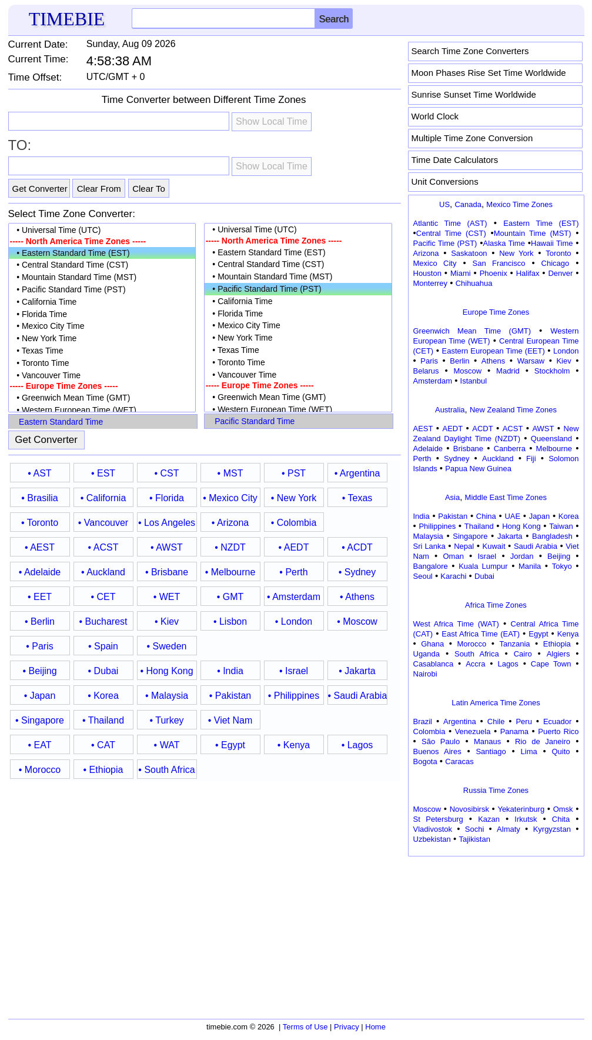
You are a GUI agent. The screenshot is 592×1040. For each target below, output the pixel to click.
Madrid (508, 370)
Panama (514, 731)
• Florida (166, 498)
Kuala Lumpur (483, 566)
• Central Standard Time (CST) (102, 265)
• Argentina (357, 473)
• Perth (293, 572)
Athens (493, 360)
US (444, 204)
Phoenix (493, 273)
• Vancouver (103, 523)
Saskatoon (469, 253)
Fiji (531, 458)
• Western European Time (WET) (102, 410)
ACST (513, 428)
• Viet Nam (230, 720)
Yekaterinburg (520, 809)
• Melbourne (230, 572)
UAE (512, 516)
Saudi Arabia (535, 546)
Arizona (426, 253)
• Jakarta (357, 671)
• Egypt (230, 745)
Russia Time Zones (496, 790)
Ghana (432, 643)
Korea (568, 516)
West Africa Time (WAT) (456, 623)
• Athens (357, 597)
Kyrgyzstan (552, 829)
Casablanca (433, 663)
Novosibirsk (469, 809)
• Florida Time (102, 314)
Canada (467, 204)
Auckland (497, 458)
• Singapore (39, 720)
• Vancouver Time (102, 375)
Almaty (508, 829)
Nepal (464, 546)
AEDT (453, 428)
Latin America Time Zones (495, 702)
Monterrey (430, 283)
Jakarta (510, 536)
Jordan (522, 556)
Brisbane (468, 448)
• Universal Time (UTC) (102, 230)
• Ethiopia (103, 770)
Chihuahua (474, 283)
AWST (543, 428)
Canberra (510, 448)
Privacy (346, 1026)
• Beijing (39, 671)
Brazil (423, 721)
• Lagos (357, 745)
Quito (560, 751)
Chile (496, 721)
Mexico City (435, 263)
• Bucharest (103, 621)
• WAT (167, 745)
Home (375, 1026)
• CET (103, 597)
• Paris (39, 646)
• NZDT (230, 547)
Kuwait (494, 546)
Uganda (426, 653)
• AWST (166, 547)
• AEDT (294, 547)
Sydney (456, 458)
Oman (453, 556)
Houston (427, 273)
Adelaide (428, 448)
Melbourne (554, 448)
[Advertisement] (496, 933)
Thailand (479, 526)
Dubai (484, 576)
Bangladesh (552, 536)
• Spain (103, 646)
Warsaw (530, 360)
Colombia (429, 731)
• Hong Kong (166, 671)
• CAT (103, 745)
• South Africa (166, 770)
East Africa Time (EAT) (481, 633)
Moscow (467, 370)
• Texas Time (102, 351)
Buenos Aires (437, 751)
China (486, 516)
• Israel (293, 671)
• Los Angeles (166, 523)
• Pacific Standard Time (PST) (102, 290)
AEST (423, 428)
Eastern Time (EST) (540, 223)
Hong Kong (521, 526)
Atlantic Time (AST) (450, 223)
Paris (429, 360)
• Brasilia (39, 498)
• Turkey (166, 720)
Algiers (558, 653)
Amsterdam (432, 380)
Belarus (426, 370)
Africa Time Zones (496, 605)
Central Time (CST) (451, 233)
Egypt (538, 633)
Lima (529, 751)
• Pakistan (230, 696)
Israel (486, 556)
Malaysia (428, 536)
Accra (475, 663)
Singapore (470, 536)
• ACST (103, 547)
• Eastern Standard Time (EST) (102, 253)
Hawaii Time (552, 243)
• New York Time (102, 338)
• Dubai (103, 671)
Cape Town (551, 663)
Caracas (459, 761)
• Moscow (357, 621)
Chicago (555, 263)
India (421, 516)
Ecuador (557, 721)
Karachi (453, 576)
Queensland (551, 438)
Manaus (487, 741)
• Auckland (103, 572)
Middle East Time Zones (506, 497)
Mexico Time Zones (519, 204)
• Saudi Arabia (357, 696)
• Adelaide (40, 572)
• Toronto (39, 523)
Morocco (471, 643)
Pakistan (452, 516)
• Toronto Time (102, 363)
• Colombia (294, 523)
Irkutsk (525, 819)
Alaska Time (503, 243)
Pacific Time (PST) (445, 243)
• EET (40, 597)
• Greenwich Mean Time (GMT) (102, 398)
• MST (230, 473)
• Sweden (167, 646)
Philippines (437, 526)
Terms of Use (305, 1026)
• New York (294, 498)
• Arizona (230, 523)
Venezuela (473, 731)
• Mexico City (230, 498)
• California (103, 498)
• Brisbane (166, 572)
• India (230, 671)
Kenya (568, 633)
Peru (523, 721)
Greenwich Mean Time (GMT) (472, 330)
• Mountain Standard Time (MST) (102, 277)
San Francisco (499, 263)
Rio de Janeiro (542, 741)
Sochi (474, 829)
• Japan (40, 696)
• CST (166, 473)
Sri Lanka (429, 546)
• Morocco (40, 770)
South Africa (476, 653)
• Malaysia (166, 696)
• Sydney (357, 572)
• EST (103, 473)
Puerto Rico (558, 731)
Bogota (425, 761)
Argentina (459, 721)
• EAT (40, 745)
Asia (452, 497)
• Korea (103, 696)
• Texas (357, 498)
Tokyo (562, 566)
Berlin (459, 360)
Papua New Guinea (478, 468)
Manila (530, 566)
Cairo (523, 653)
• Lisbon (230, 621)
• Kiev (167, 621)
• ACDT (357, 547)
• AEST (40, 547)
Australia (450, 409)
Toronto (558, 253)
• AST (39, 473)
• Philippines (293, 696)
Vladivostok (432, 829)
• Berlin (40, 621)
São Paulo (441, 741)
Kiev (563, 360)
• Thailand (103, 720)
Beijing (558, 556)
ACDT (482, 428)
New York (516, 253)
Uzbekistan (432, 839)
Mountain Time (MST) (532, 233)
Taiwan (561, 526)
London (565, 350)
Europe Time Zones (496, 312)
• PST (294, 473)
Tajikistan (474, 839)
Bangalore (430, 566)
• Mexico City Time (102, 326)
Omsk (563, 809)
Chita (561, 819)
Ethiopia (557, 643)
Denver (560, 273)
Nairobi (425, 673)
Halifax (528, 273)
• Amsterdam (293, 597)
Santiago (491, 751)
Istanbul (473, 380)
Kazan (489, 819)
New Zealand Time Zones (513, 409)
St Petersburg (438, 819)
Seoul (423, 576)
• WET (166, 597)
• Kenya (293, 745)
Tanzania (515, 643)
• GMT (230, 597)
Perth (422, 458)
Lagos (507, 663)
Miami (460, 273)
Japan (539, 516)
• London (293, 621)
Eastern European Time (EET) (493, 350)
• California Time (102, 302)
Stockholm (552, 370)
